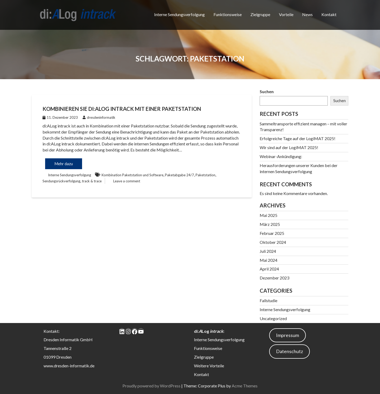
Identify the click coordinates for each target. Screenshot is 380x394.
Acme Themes (245, 385)
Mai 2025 (268, 215)
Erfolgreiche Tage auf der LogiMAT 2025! (297, 138)
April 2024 (269, 268)
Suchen (267, 91)
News (307, 14)
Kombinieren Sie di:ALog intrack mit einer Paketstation (121, 109)
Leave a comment (126, 181)
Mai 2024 (268, 260)
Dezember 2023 (274, 277)
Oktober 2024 (273, 242)
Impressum (287, 335)
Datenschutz (289, 351)
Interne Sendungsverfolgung (179, 14)
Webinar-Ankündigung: (281, 156)
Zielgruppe (260, 14)
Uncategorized (273, 318)
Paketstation (205, 175)
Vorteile (286, 14)
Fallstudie (268, 300)
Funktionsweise (227, 14)
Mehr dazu (63, 163)
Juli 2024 (268, 251)
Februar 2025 (272, 233)
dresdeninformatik (99, 117)
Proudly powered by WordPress (151, 385)
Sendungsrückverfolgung (61, 181)
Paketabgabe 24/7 (179, 175)
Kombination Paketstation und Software (132, 175)
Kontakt (328, 14)
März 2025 (270, 224)
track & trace (92, 181)
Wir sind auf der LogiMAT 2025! (289, 147)
